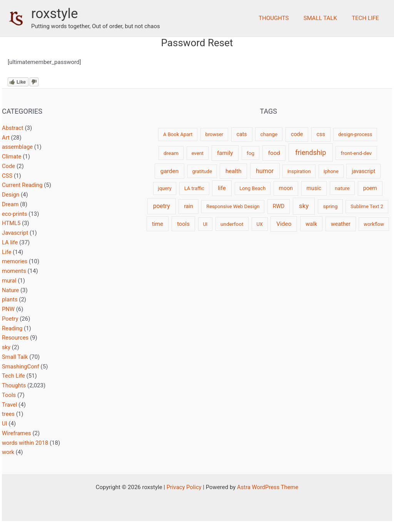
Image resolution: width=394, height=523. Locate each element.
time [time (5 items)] (157, 223)
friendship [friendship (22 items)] (310, 152)
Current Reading (22, 185)
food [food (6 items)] (274, 153)
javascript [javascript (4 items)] (363, 171)
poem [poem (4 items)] (370, 188)
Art (6, 137)
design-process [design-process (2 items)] (355, 134)
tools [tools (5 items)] (183, 223)
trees (8, 413)
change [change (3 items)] (269, 134)
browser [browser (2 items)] (214, 134)
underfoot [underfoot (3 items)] (232, 224)
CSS (7, 175)
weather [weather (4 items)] (341, 224)
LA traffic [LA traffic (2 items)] (194, 188)
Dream (10, 204)
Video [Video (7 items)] (283, 223)
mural (9, 280)
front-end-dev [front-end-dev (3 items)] (356, 153)
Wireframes (17, 433)
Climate (12, 156)
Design (11, 194)
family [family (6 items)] (225, 153)
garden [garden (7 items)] (169, 171)
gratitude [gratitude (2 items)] (202, 171)
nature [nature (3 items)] (342, 188)
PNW (8, 309)
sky (6, 347)
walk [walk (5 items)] (311, 223)
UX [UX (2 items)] (259, 224)
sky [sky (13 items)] (304, 206)
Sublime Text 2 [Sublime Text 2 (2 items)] (367, 206)
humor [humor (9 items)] (265, 171)
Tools (9, 395)
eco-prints (15, 213)
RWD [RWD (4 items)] (279, 206)
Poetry (10, 318)
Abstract (13, 127)
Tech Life (367, 18)
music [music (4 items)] (314, 188)
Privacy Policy (183, 487)
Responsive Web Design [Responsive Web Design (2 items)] (232, 206)
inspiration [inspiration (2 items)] (299, 171)
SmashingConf (21, 366)
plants (10, 299)
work (8, 452)
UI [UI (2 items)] (205, 224)
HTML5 (11, 223)
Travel (9, 404)
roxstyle (54, 14)
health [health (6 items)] (233, 171)
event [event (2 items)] (198, 153)
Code (8, 166)
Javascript (15, 232)
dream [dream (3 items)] (171, 153)
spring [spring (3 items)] (330, 206)
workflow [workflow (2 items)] (374, 224)
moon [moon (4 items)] (286, 188)
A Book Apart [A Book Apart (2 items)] (177, 134)
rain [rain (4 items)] (188, 206)
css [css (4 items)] (321, 134)
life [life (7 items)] (222, 188)
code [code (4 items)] (297, 134)
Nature (10, 290)
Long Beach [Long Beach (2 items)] (252, 188)
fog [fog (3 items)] (250, 153)
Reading (12, 328)
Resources (15, 337)
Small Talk (325, 18)
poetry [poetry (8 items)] (161, 206)
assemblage (17, 146)
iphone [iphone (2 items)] (331, 171)
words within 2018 (25, 442)
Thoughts (282, 18)
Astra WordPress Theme (268, 487)
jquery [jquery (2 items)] (164, 188)
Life (7, 252)
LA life (10, 242)
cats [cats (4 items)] (241, 134)
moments (14, 270)
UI (4, 423)
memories (15, 261)
